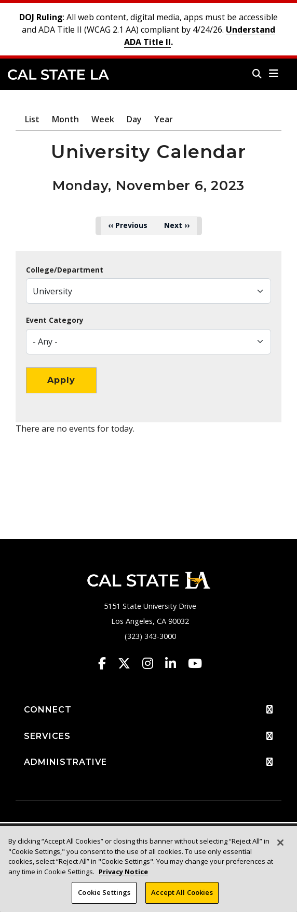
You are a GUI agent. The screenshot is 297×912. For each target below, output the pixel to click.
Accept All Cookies (181, 892)
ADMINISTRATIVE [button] (148, 762)
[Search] (257, 73)
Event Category (55, 320)
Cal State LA (58, 74)
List (32, 119)
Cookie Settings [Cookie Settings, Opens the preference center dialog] (104, 892)
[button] (274, 73)
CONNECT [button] (148, 710)
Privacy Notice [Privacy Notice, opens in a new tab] (123, 871)
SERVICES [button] (148, 736)
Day (134, 119)
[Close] (280, 842)
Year (163, 119)
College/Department (64, 270)
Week (102, 119)
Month (65, 119)
